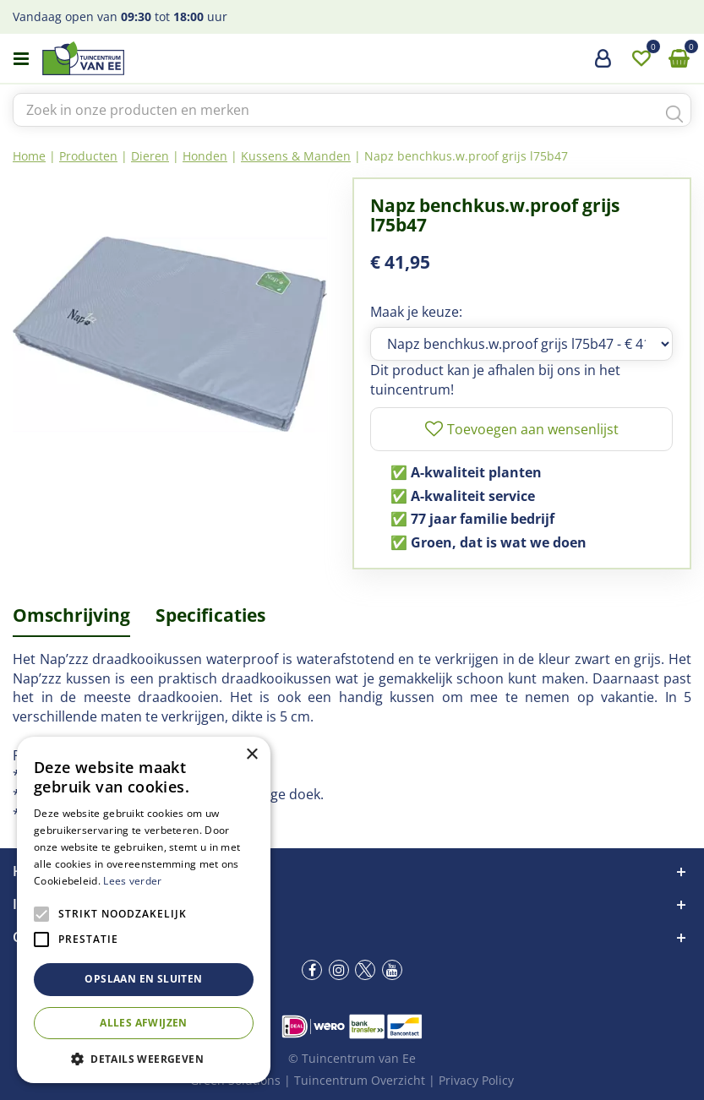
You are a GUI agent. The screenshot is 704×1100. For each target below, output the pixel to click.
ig (339, 970)
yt (392, 970)
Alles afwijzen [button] (144, 1023)
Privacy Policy (476, 1080)
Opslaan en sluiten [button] (143, 979)
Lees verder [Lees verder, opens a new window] (132, 881)
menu (21, 59)
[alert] (143, 910)
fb (312, 970)
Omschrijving (71, 615)
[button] (144, 1058)
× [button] (251, 755)
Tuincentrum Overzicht (359, 1080)
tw (365, 970)
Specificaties (210, 615)
